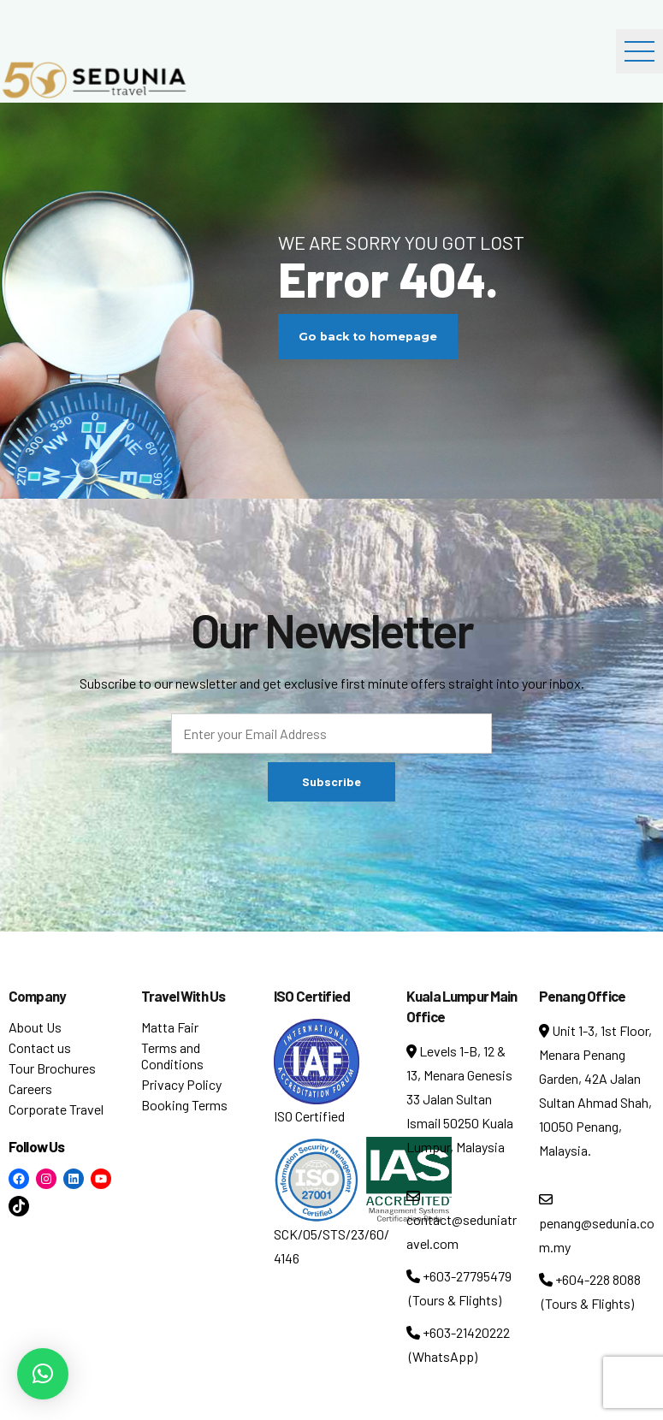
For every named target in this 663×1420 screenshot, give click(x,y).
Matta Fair (169, 1027)
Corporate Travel (56, 1109)
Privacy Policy (181, 1084)
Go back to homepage (368, 336)
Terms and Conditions (172, 1055)
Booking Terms (184, 1105)
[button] (42, 1373)
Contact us (40, 1047)
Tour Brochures (52, 1068)
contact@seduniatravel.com (461, 1220)
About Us (35, 1027)
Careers (30, 1088)
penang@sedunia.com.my (596, 1223)
